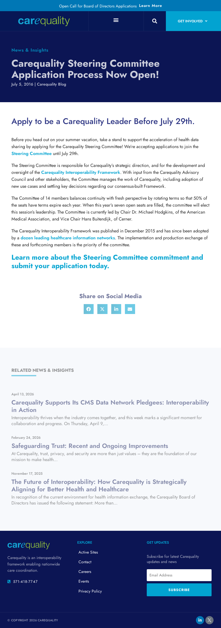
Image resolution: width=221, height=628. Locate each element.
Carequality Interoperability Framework (80, 172)
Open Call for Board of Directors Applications (98, 6)
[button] (116, 20)
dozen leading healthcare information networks (68, 238)
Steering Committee (31, 153)
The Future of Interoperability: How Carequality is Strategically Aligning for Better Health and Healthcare (98, 485)
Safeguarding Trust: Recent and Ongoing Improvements (89, 445)
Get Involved (192, 21)
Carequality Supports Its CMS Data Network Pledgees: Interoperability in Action (110, 406)
